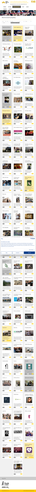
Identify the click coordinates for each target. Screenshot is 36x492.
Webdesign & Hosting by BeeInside (30, 490)
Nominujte (9, 6)
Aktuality (4, 6)
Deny (6, 252)
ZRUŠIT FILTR (17, 22)
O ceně (23, 6)
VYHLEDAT (12, 22)
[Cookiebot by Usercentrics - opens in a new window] (31, 238)
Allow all (29, 252)
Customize (18, 252)
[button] (2, 13)
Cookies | (24, 490)
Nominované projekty (17, 6)
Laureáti (27, 6)
